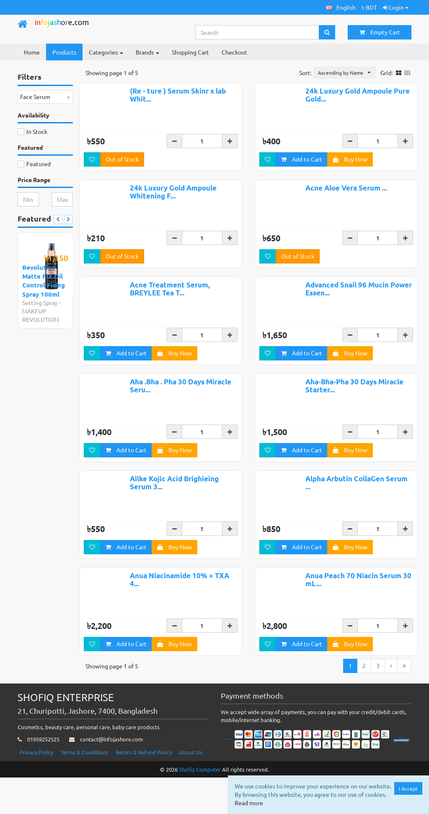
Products (64, 52)
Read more (249, 802)
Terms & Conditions (84, 788)
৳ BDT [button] (369, 7)
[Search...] (257, 32)
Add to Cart (301, 169)
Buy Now (350, 169)
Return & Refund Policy (144, 788)
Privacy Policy (36, 788)
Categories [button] (106, 52)
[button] (341, 7)
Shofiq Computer (200, 805)
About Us (190, 788)
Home (32, 52)
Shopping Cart (190, 52)
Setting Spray (39, 302)
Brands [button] (147, 52)
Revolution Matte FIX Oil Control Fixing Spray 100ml (43, 280)
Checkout (234, 52)
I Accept (408, 788)
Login (395, 7)
